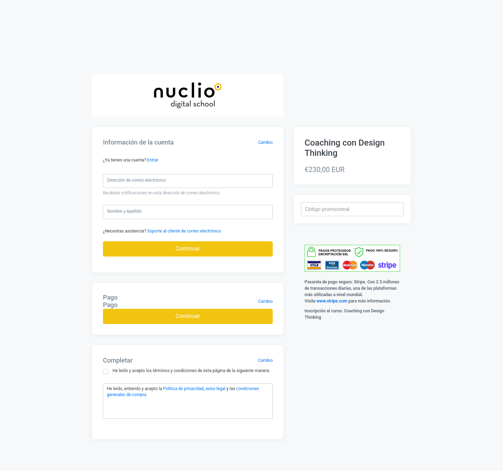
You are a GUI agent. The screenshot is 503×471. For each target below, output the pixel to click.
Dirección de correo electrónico (136, 180)
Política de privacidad (183, 388)
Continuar (187, 248)
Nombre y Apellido (124, 211)
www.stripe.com (332, 301)
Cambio (265, 142)
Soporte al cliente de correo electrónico (184, 231)
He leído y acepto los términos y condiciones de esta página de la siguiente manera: (186, 371)
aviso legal (216, 388)
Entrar (152, 160)
